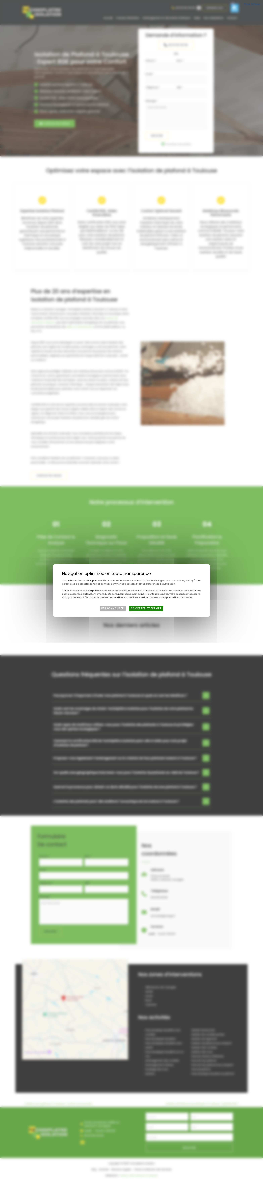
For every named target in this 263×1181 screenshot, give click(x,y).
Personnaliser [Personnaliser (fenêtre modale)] (112, 608)
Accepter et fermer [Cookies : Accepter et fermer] (146, 608)
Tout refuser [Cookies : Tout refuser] (252, 4)
